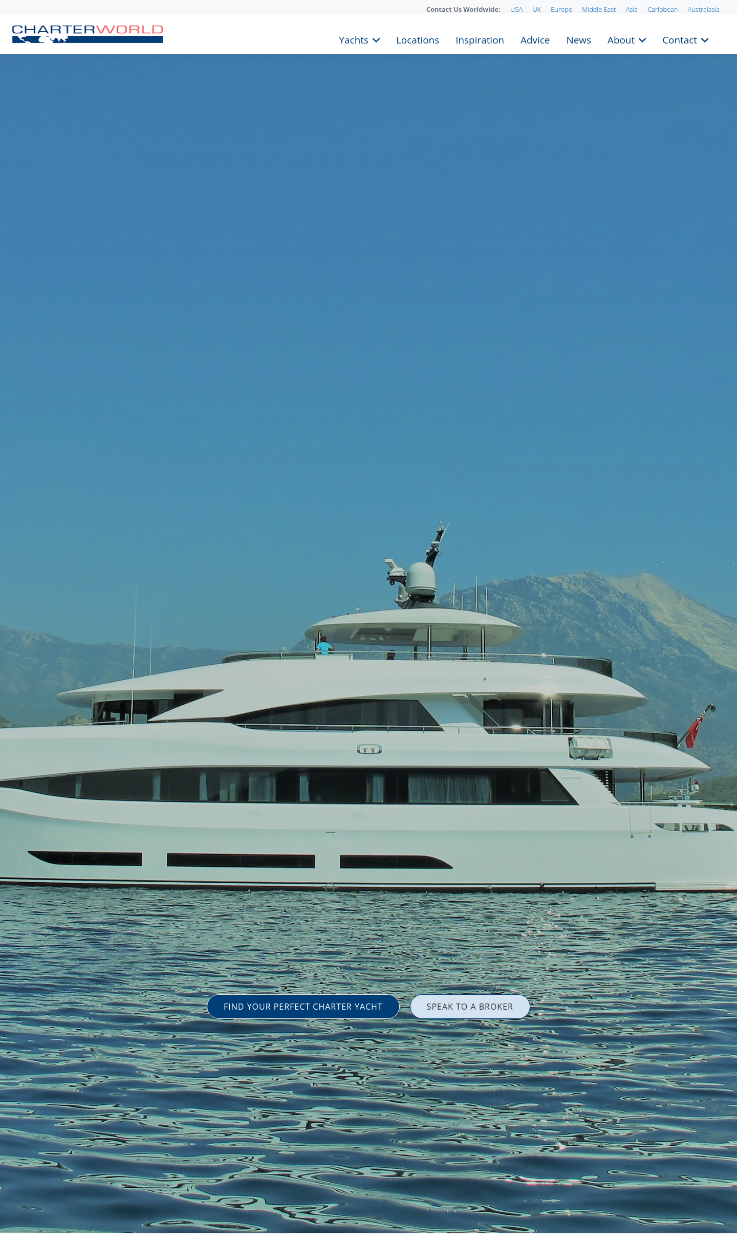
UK (536, 9)
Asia (632, 9)
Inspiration (480, 39)
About (621, 39)
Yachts (353, 39)
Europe (561, 9)
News (578, 39)
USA (516, 9)
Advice (535, 39)
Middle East (599, 9)
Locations (417, 39)
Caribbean (662, 9)
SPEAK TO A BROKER (470, 1006)
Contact (679, 39)
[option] (368, 621)
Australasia (704, 9)
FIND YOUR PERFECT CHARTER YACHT (303, 1006)
